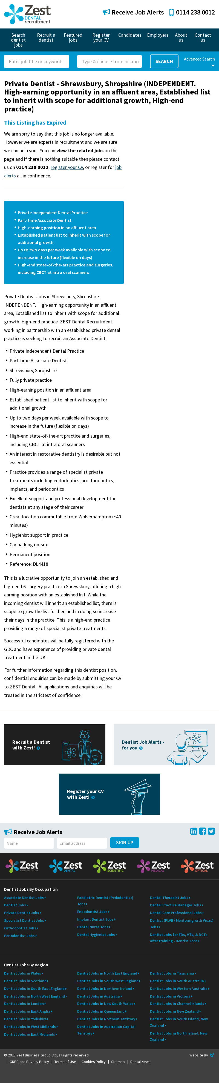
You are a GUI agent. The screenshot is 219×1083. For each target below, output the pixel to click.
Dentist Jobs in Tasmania (172, 973)
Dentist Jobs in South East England (34, 988)
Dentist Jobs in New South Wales (105, 1003)
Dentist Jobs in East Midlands (29, 1034)
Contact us (203, 37)
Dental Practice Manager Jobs (175, 905)
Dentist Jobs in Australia (98, 996)
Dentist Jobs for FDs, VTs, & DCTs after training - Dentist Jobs (179, 938)
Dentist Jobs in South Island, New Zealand (179, 1022)
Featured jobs (73, 37)
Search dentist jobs (18, 40)
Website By (202, 1055)
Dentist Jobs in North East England (107, 973)
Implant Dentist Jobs (95, 919)
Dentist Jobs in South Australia (177, 980)
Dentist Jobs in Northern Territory (106, 1018)
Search (164, 61)
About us (181, 37)
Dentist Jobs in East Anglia (27, 1011)
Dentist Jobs (15, 905)
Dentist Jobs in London (24, 1003)
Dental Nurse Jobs (92, 926)
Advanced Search (199, 61)
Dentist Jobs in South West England (108, 980)
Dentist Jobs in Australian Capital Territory (106, 1030)
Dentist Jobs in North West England (34, 996)
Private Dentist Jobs (21, 912)
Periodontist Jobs (19, 935)
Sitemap (118, 1061)
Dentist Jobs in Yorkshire (25, 1018)
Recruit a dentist (46, 37)
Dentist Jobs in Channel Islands (177, 1003)
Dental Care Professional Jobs (176, 912)
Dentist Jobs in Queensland (101, 1011)
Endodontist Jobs (92, 911)
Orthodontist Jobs (20, 928)
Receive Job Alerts (133, 12)
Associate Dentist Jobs (24, 897)
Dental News (140, 1061)
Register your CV (101, 37)
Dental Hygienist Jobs (96, 934)
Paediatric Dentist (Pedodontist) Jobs (105, 901)
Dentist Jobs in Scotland (25, 980)
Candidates (130, 35)
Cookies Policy (94, 1061)
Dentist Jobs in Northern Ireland (104, 988)
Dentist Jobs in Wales (22, 973)
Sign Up (124, 842)
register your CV (67, 167)
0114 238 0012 (192, 12)
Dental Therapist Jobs (169, 897)
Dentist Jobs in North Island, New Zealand (178, 1036)
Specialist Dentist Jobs (24, 920)
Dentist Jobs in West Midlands (30, 1026)
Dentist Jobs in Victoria (170, 996)
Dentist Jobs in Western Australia (179, 988)
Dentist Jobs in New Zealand (174, 1011)
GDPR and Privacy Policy (29, 1061)
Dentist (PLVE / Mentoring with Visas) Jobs (182, 923)
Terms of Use (65, 1061)
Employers (158, 35)
